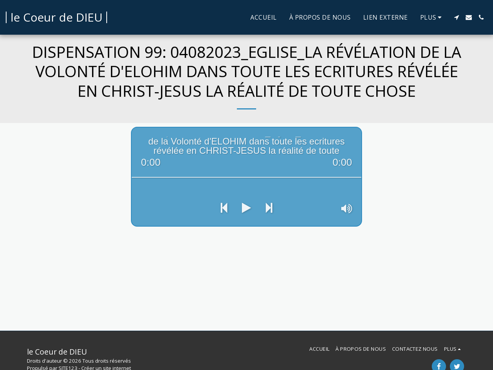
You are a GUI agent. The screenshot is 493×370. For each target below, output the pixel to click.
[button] (456, 17)
